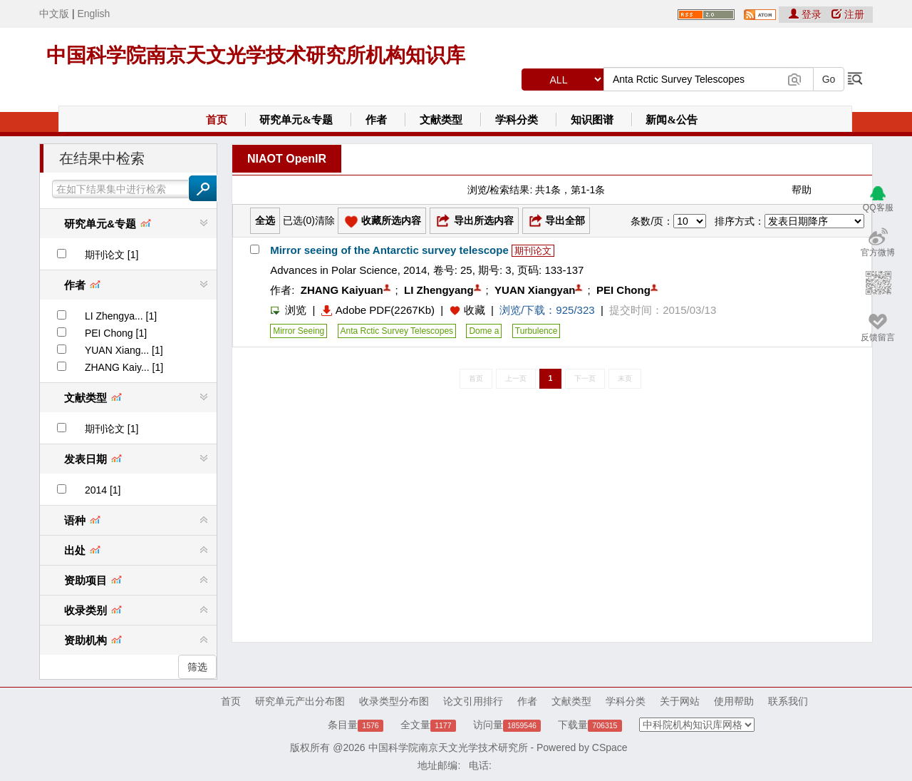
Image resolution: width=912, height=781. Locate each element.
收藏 (474, 310)
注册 (847, 14)
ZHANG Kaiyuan (342, 290)
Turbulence (536, 331)
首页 (216, 120)
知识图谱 (592, 120)
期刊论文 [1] (111, 254)
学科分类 (516, 120)
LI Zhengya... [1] (121, 316)
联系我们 (788, 701)
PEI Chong (623, 290)
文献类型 (441, 120)
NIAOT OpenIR (286, 159)
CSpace (610, 747)
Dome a (484, 331)
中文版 (54, 13)
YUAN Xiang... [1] (124, 350)
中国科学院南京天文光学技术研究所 (448, 747)
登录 (806, 14)
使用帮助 (734, 701)
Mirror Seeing (298, 331)
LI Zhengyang (439, 290)
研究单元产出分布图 (300, 701)
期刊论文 (532, 250)
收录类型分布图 (394, 701)
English (93, 13)
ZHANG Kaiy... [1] (124, 367)
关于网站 (680, 701)
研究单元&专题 (296, 120)
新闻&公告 (672, 120)
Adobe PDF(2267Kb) (378, 310)
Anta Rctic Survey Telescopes (397, 331)
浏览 (288, 310)
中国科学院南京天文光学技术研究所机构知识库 (255, 55)
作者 (376, 120)
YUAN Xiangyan (534, 290)
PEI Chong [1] (116, 333)
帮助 (802, 189)
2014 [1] (103, 490)
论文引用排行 (473, 701)
